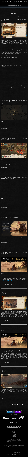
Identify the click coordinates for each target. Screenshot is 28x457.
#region (8, 320)
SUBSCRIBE (14, 3)
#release (16, 57)
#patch (8, 57)
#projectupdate (3, 57)
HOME (2, 1)
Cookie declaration (20, 454)
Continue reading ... (4, 55)
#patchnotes (9, 130)
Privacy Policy (7, 454)
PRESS (25, 1)
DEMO (15, 1)
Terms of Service (13, 454)
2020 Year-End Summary (7, 280)
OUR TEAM (20, 1)
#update (12, 57)
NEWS (6, 1)
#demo (12, 284)
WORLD (11, 1)
